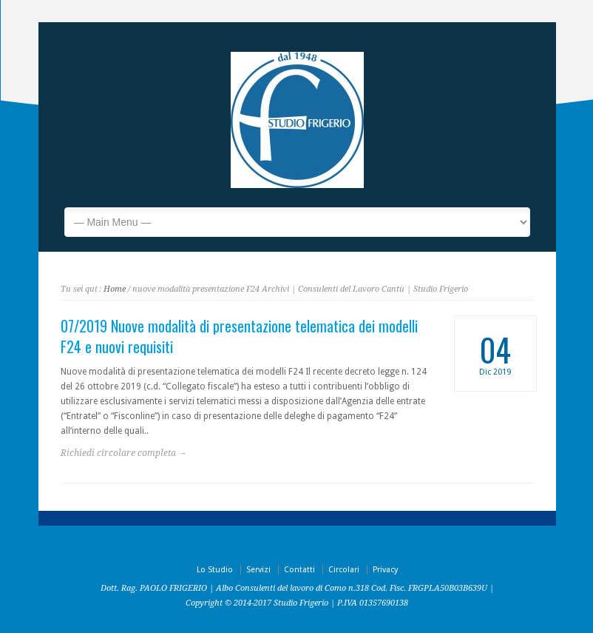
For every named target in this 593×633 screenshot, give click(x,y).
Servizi (258, 570)
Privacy (385, 570)
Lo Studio (215, 570)
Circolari (343, 570)
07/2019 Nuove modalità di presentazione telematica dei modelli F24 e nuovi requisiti (239, 336)
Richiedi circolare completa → (124, 453)
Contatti (299, 570)
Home (115, 289)
